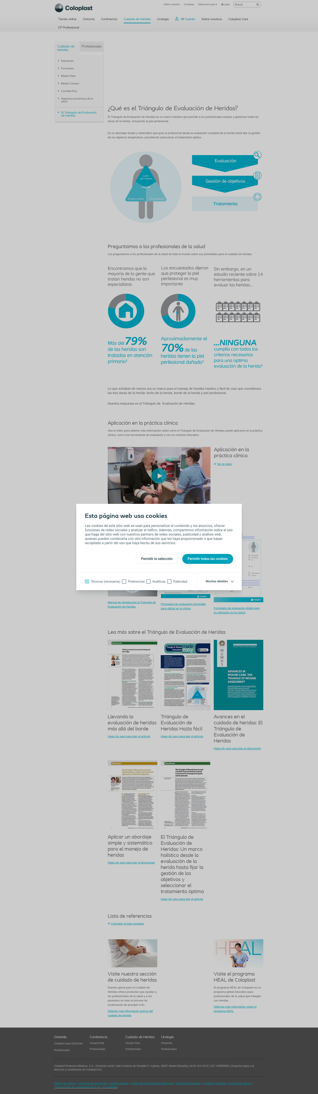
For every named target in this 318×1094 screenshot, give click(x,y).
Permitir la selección (157, 559)
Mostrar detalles (217, 581)
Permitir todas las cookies (208, 559)
